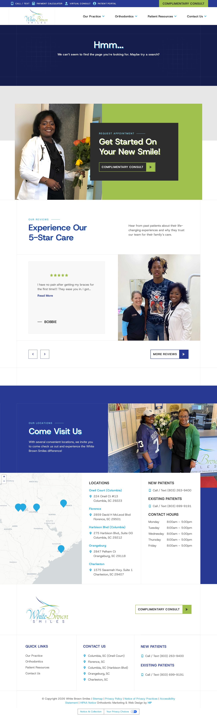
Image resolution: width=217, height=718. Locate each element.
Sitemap (98, 699)
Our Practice (93, 16)
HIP (150, 703)
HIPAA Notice (88, 703)
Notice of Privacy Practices (141, 699)
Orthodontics (126, 16)
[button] (36, 508)
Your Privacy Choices (117, 711)
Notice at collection (91, 711)
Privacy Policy (113, 699)
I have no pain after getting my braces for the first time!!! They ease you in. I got (66, 290)
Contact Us (196, 16)
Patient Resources (162, 16)
